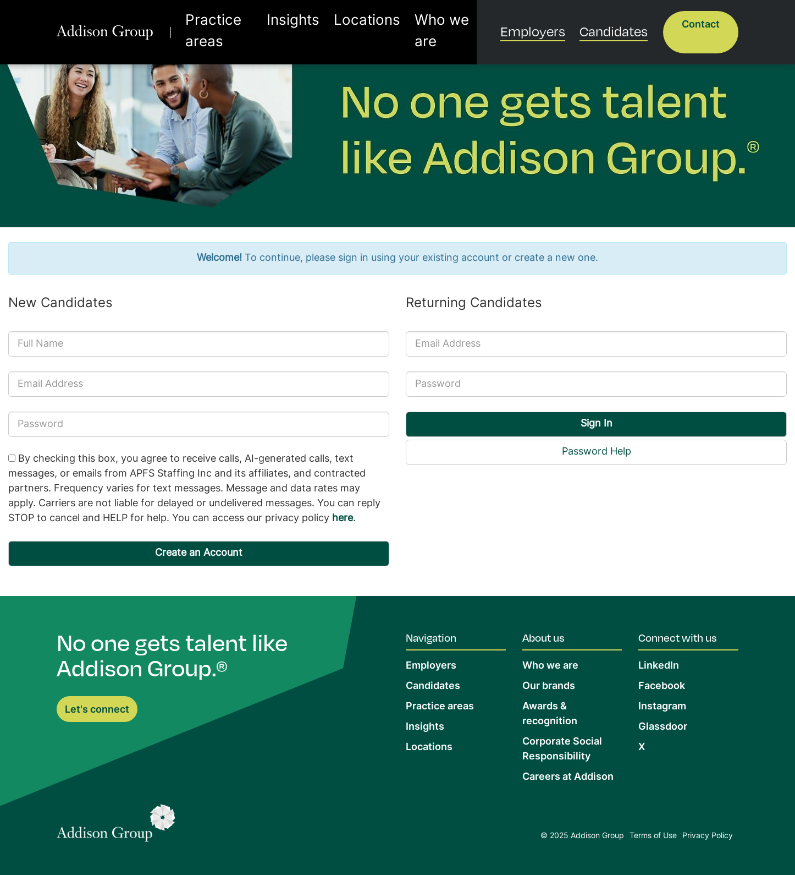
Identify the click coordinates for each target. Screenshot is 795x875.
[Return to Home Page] (116, 826)
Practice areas (228, 24)
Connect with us (677, 637)
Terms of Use (653, 836)
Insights (293, 24)
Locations (349, 24)
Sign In (596, 424)
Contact (701, 25)
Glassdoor (662, 727)
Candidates (620, 22)
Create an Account (198, 553)
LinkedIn (658, 666)
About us (543, 637)
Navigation (431, 637)
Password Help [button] (596, 452)
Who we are (413, 24)
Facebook (661, 686)
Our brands (548, 686)
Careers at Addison (568, 777)
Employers (553, 22)
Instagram (662, 707)
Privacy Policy (707, 836)
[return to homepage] (110, 23)
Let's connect (97, 710)
